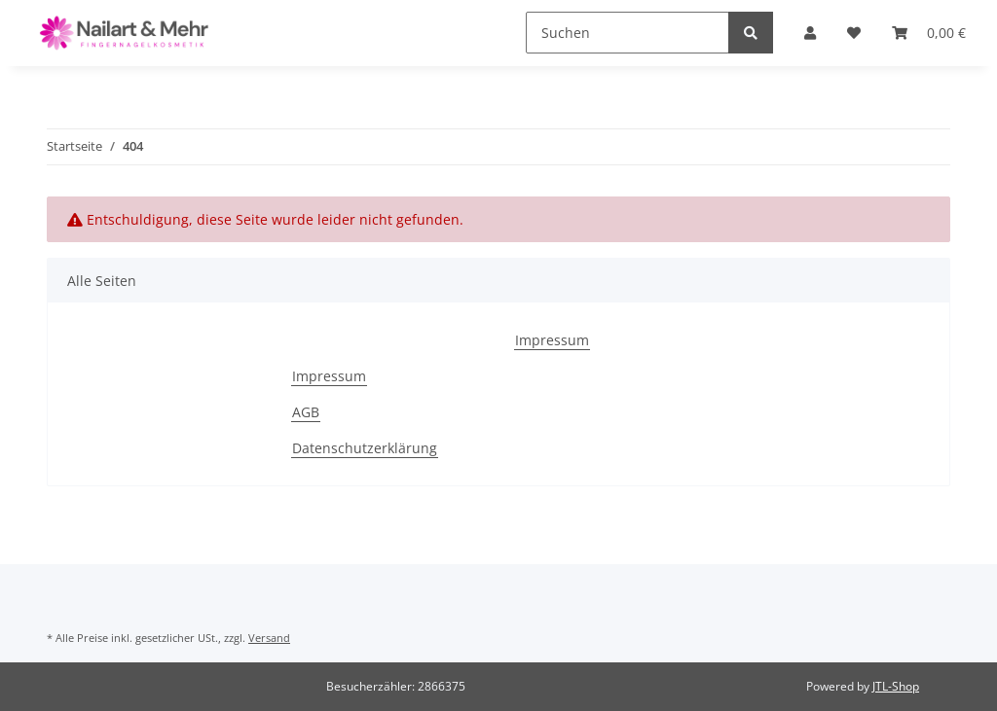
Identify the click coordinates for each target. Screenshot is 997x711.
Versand (269, 637)
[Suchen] (627, 32)
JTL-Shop (895, 686)
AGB (305, 412)
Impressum (552, 340)
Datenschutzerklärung (364, 448)
